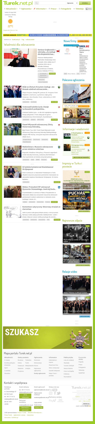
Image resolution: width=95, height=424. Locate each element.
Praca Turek (8, 415)
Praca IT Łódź (21, 412)
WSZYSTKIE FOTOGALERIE (83, 265)
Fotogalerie (66, 8)
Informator (41, 8)
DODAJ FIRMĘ (84, 41)
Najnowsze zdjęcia (72, 220)
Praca (53, 8)
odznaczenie (30, 39)
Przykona (21, 371)
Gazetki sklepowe (54, 370)
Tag (23, 39)
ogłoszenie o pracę (19, 415)
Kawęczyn (21, 365)
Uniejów (27, 368)
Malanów (20, 368)
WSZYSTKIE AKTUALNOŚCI (81, 157)
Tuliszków (28, 360)
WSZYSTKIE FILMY (85, 316)
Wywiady (66, 363)
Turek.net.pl (16, 39)
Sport (6, 368)
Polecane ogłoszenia (73, 80)
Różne (36, 365)
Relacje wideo (69, 271)
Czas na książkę (69, 371)
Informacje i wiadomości (76, 129)
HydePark (82, 373)
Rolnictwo (37, 360)
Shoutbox (7, 373)
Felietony (66, 374)
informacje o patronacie (25, 409)
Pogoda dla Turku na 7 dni (10, 31)
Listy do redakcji (69, 360)
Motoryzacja (38, 363)
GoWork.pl (15, 417)
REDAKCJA (86, 404)
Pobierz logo (38, 407)
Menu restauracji (54, 368)
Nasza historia (68, 368)
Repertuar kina (53, 365)
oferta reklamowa (25, 396)
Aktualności (11, 8)
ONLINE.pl (87, 406)
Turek (27, 363)
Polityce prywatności (86, 401)
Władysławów (29, 365)
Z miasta (7, 360)
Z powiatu (7, 370)
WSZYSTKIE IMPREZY (84, 211)
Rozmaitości (67, 376)
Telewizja (79, 8)
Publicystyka (68, 357)
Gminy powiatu (23, 357)
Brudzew (20, 360)
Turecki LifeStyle (69, 365)
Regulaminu (77, 396)
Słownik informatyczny (35, 412)
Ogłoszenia (26, 8)
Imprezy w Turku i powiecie (72, 164)
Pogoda (81, 362)
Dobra (20, 363)
